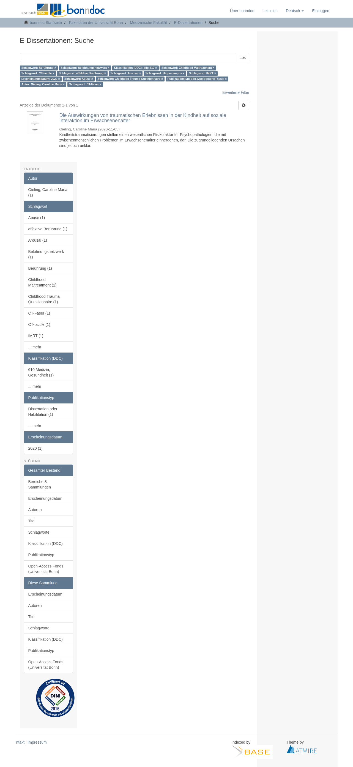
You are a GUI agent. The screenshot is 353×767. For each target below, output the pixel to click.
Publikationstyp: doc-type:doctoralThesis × (197, 79)
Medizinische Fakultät (148, 22)
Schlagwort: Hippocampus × (165, 73)
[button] (295, 11)
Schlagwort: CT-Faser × (85, 84)
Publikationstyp (41, 555)
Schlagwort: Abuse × (78, 79)
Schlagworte (39, 532)
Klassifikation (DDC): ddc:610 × (135, 68)
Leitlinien (270, 11)
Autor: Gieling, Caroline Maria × (43, 84)
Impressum (37, 742)
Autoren (35, 509)
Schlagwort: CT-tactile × (37, 73)
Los (242, 57)
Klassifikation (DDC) (45, 543)
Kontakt (18, 742)
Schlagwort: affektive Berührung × (82, 73)
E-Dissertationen (188, 22)
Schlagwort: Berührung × (38, 68)
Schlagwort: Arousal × (125, 73)
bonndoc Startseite (46, 22)
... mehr (34, 347)
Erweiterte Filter (235, 92)
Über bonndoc (242, 11)
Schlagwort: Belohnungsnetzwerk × (85, 68)
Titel (31, 521)
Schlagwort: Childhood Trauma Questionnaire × (130, 79)
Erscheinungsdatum (45, 498)
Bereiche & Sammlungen (39, 484)
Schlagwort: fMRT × (202, 73)
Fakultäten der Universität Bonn (96, 22)
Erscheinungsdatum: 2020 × (40, 79)
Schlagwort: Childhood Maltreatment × (188, 68)
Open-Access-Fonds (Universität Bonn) (46, 569)
